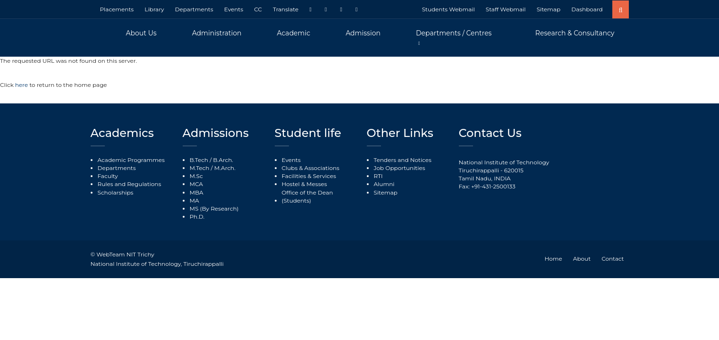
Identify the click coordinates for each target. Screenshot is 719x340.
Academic (294, 33)
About (582, 258)
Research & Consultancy (575, 33)
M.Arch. (225, 167)
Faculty (108, 175)
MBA (196, 192)
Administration (217, 33)
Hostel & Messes (304, 183)
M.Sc (196, 175)
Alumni (384, 183)
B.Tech (199, 159)
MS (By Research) (214, 208)
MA (194, 200)
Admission (363, 33)
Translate (285, 9)
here (22, 84)
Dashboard (586, 9)
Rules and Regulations (129, 183)
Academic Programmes (131, 159)
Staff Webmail (506, 9)
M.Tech (200, 167)
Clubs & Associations (310, 167)
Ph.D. (197, 216)
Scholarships (116, 192)
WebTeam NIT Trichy (125, 254)
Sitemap (548, 9)
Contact (612, 258)
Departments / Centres (453, 33)
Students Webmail (448, 9)
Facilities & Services (309, 175)
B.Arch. (223, 159)
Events (233, 9)
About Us (141, 33)
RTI (378, 175)
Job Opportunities (399, 167)
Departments (194, 9)
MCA (196, 183)
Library (154, 9)
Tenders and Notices (402, 159)
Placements (117, 9)
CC (258, 9)
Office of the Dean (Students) (307, 196)
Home (553, 258)
